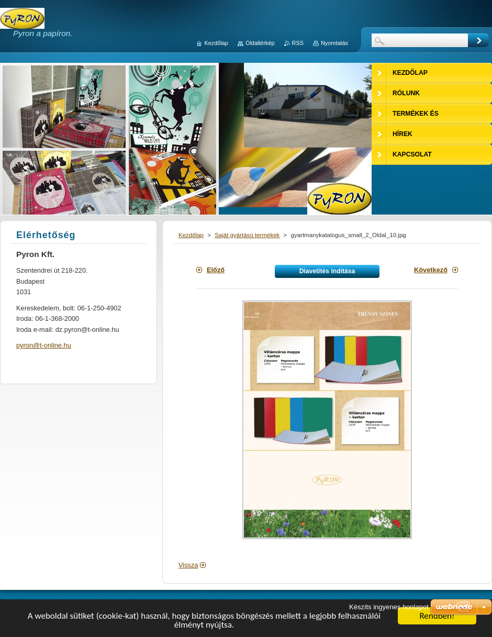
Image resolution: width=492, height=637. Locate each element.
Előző (216, 270)
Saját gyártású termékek (247, 235)
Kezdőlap (191, 235)
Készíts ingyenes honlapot (389, 607)
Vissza (188, 565)
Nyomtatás (334, 43)
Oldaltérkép (260, 43)
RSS (298, 43)
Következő (431, 270)
